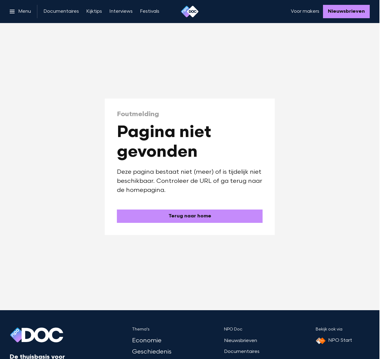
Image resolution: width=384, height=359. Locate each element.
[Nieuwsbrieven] (346, 11)
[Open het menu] (20, 11)
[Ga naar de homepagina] (190, 216)
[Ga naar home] (190, 11)
